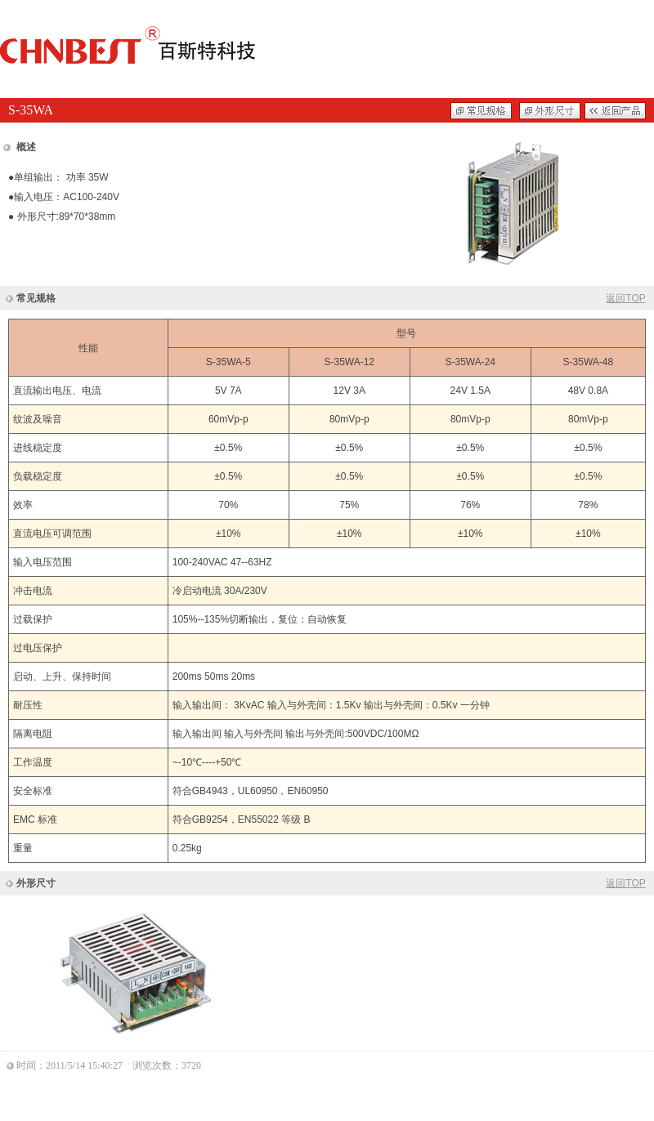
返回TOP (625, 298)
